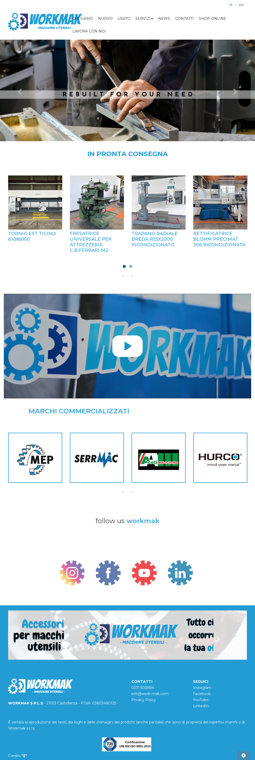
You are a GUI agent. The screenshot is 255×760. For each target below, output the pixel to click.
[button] (19, 90)
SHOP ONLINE (212, 18)
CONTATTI (184, 18)
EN (241, 5)
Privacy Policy (143, 700)
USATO (124, 18)
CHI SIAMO (82, 18)
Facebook (202, 693)
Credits (17, 755)
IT (231, 5)
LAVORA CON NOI (89, 31)
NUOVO (105, 18)
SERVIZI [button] (144, 18)
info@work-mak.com (149, 693)
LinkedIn (201, 706)
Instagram (202, 687)
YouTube (201, 700)
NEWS (164, 18)
